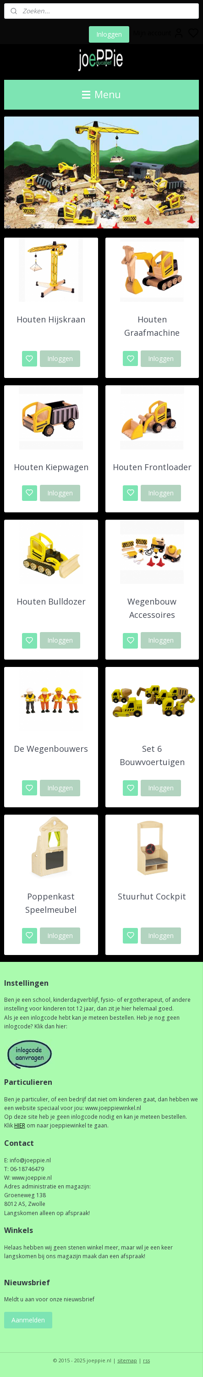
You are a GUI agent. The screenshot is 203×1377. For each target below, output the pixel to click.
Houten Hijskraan (50, 319)
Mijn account (158, 33)
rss (146, 1360)
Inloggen (109, 34)
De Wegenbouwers (51, 749)
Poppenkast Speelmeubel (51, 903)
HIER (19, 1125)
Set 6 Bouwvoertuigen (152, 756)
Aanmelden (28, 1320)
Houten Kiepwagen (51, 466)
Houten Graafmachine (152, 326)
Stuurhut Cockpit (152, 896)
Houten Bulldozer (51, 601)
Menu (101, 94)
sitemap (127, 1360)
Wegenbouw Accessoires (151, 608)
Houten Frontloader (152, 466)
